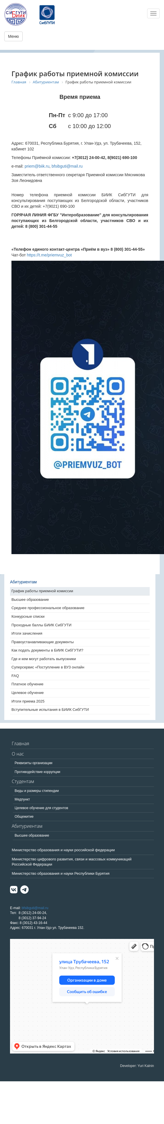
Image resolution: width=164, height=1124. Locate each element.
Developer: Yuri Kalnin (137, 1066)
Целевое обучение (27, 693)
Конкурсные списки (28, 616)
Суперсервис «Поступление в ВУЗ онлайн (47, 667)
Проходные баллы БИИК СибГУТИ (41, 625)
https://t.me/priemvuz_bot (49, 255)
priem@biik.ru (37, 166)
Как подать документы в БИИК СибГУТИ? (47, 650)
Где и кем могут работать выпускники (43, 659)
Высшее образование (30, 599)
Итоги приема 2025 (27, 701)
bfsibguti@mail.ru (67, 166)
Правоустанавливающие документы (42, 642)
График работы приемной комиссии (42, 591)
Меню (13, 36)
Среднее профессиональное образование (47, 608)
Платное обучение (27, 684)
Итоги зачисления (26, 633)
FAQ (15, 676)
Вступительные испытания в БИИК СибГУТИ (50, 709)
